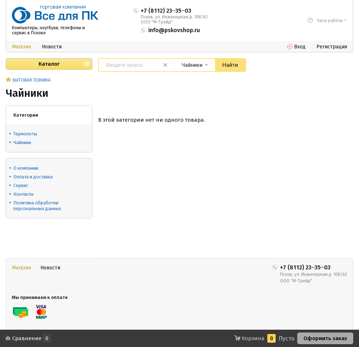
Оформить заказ (325, 338)
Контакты (23, 194)
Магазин (21, 47)
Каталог (49, 64)
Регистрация (331, 47)
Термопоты (25, 133)
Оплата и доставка (33, 176)
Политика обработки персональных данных (37, 205)
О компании (25, 168)
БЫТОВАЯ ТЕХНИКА (32, 80)
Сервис (20, 185)
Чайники (22, 142)
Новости (52, 47)
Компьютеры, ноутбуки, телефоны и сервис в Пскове (48, 30)
